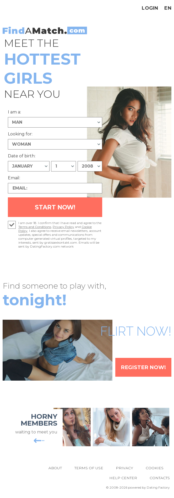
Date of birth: (21, 155)
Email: (14, 177)
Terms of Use (88, 468)
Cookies (155, 468)
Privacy (124, 468)
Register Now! (141, 368)
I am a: (14, 112)
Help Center (123, 478)
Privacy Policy (63, 228)
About (55, 468)
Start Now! (55, 207)
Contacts (160, 478)
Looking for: (20, 133)
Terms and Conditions (34, 228)
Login (150, 8)
